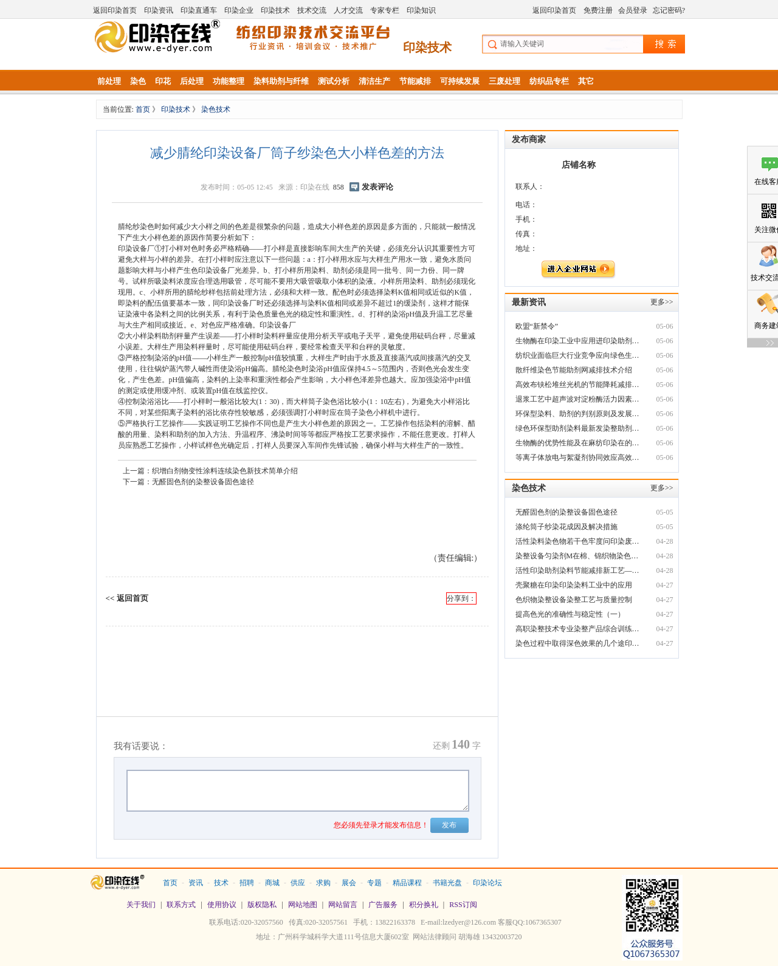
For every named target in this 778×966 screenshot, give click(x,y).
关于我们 (141, 904)
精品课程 (407, 883)
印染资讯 (158, 10)
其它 (586, 81)
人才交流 (348, 10)
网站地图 (302, 904)
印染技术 (275, 10)
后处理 (192, 81)
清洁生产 (374, 81)
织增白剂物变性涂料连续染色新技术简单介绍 (225, 471)
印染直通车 (199, 10)
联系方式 (181, 904)
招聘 (246, 883)
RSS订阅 (463, 904)
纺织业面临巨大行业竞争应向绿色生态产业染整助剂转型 (578, 355)
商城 (272, 883)
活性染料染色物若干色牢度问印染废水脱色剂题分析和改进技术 (578, 541)
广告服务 (383, 904)
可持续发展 (460, 81)
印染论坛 (487, 883)
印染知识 (421, 10)
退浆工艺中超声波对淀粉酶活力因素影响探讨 (578, 399)
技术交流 (311, 10)
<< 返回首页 (127, 598)
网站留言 (342, 904)
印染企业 (238, 10)
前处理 (109, 81)
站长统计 (389, 954)
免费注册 (598, 10)
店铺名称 (579, 165)
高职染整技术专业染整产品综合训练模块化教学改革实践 (578, 629)
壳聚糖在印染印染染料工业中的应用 (573, 585)
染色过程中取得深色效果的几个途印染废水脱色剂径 (578, 643)
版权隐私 (262, 904)
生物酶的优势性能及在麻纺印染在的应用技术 (578, 443)
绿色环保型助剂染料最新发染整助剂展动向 (578, 428)
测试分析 (333, 81)
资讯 (195, 883)
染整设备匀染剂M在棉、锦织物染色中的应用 (578, 556)
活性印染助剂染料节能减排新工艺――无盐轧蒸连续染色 (578, 570)
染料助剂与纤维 (281, 81)
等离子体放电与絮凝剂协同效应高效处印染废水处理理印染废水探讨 (578, 457)
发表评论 (377, 186)
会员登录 (632, 10)
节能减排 (415, 81)
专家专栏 (384, 10)
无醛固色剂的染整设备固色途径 (203, 482)
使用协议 (221, 904)
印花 (163, 81)
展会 (349, 883)
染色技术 (215, 109)
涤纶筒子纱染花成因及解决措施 (566, 526)
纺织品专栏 (549, 81)
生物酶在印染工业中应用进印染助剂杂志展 (578, 341)
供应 (298, 883)
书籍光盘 (447, 883)
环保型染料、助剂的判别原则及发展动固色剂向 (578, 413)
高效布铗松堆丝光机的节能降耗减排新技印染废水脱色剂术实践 (578, 384)
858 (338, 187)
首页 (144, 109)
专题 (374, 883)
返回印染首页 (115, 10)
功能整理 (228, 81)
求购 (323, 883)
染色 (138, 81)
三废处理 (504, 81)
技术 (221, 883)
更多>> (661, 302)
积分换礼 (423, 904)
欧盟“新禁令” (537, 326)
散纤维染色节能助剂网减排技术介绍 (573, 370)
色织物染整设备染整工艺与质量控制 (573, 599)
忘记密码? (669, 10)
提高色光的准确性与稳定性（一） (570, 614)
